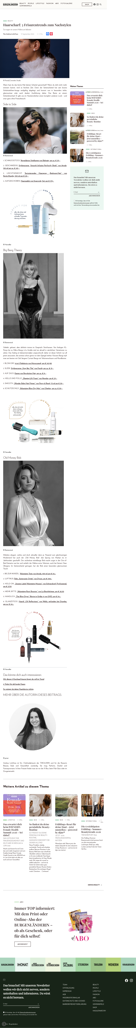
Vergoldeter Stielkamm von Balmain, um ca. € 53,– (40, 160)
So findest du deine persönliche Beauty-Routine (95, 119)
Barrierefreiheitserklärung (73, 1005)
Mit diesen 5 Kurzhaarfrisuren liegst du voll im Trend (23, 679)
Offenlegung (67, 988)
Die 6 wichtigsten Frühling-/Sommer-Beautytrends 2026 (95, 155)
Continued (45, 871)
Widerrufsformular (70, 998)
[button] (4, 1024)
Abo (57, 3)
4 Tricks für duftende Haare (14, 684)
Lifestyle (40, 3)
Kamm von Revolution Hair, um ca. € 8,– (30, 373)
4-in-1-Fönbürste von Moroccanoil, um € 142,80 (33, 363)
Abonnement (22, 944)
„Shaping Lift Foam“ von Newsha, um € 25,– (39, 378)
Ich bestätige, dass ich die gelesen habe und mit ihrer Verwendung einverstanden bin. (87, 203)
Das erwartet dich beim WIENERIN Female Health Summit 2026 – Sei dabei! (95, 100)
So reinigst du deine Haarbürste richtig (18, 689)
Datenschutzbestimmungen (82, 203)
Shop (87, 4)
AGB (62, 995)
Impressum (65, 992)
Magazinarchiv (99, 1012)
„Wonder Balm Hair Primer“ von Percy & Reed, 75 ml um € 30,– (39, 383)
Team (63, 985)
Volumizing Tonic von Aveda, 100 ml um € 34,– (38, 574)
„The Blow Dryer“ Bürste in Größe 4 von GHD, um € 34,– (38, 596)
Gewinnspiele (26, 5)
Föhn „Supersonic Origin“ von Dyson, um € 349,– (33, 579)
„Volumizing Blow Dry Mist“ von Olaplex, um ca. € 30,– (41, 388)
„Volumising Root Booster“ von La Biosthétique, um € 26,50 (40, 591)
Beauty (23, 3)
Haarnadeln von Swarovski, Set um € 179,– (37, 181)
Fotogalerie (66, 3)
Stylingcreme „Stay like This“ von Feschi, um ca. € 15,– (32, 368)
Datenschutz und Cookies (72, 1002)
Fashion (50, 3)
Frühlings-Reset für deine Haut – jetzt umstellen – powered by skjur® (95, 137)
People (31, 3)
